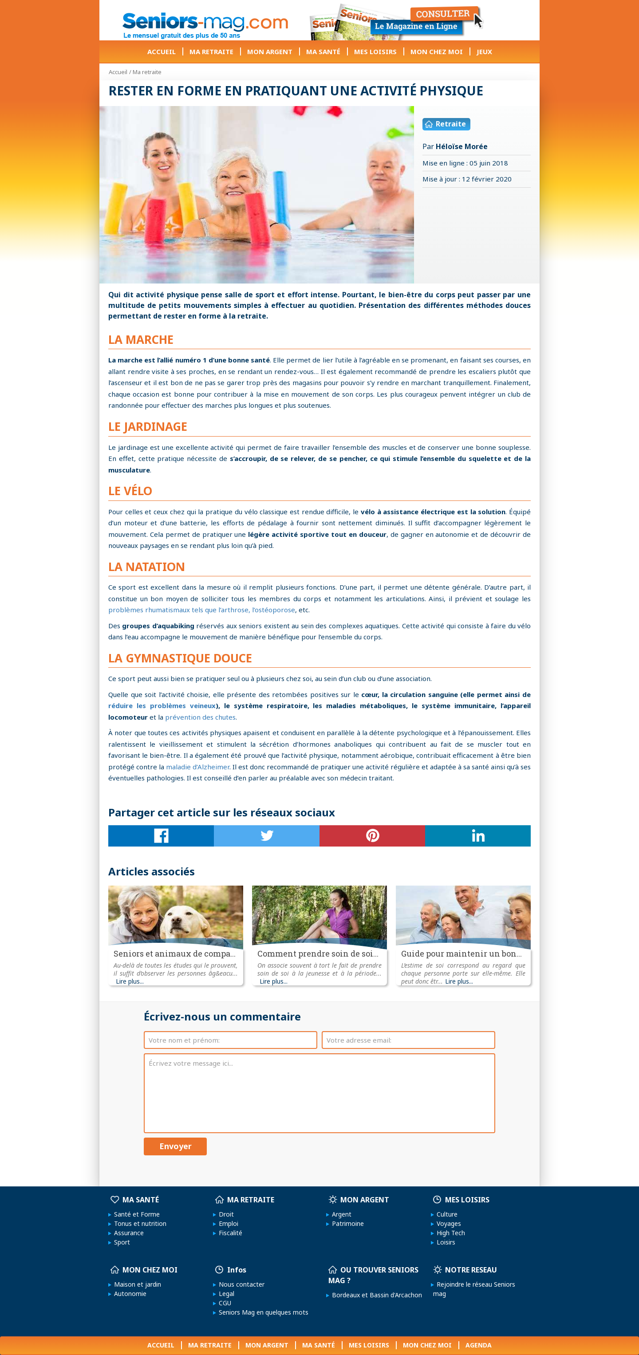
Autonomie (128, 1293)
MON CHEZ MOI (436, 51)
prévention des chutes (200, 717)
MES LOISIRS (375, 51)
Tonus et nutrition (138, 1223)
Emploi (226, 1223)
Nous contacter (239, 1284)
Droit (224, 1214)
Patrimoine (346, 1223)
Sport (120, 1242)
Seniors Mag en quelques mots (261, 1312)
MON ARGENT (269, 51)
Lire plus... (130, 981)
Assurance (127, 1233)
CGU (223, 1303)
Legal (224, 1293)
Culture (445, 1214)
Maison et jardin (135, 1284)
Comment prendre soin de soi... (318, 953)
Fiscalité (228, 1233)
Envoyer (175, 1146)
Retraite (445, 124)
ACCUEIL (161, 51)
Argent (339, 1214)
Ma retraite (147, 72)
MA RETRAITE (211, 51)
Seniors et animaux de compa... (175, 953)
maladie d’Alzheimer (197, 766)
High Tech (449, 1233)
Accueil (118, 72)
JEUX (484, 51)
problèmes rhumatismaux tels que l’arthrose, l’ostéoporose (201, 609)
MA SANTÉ (323, 51)
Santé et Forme (135, 1214)
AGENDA (478, 1345)
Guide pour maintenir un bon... (461, 953)
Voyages (447, 1223)
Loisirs (444, 1242)
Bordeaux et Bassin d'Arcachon (375, 1295)
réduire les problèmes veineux (162, 705)
